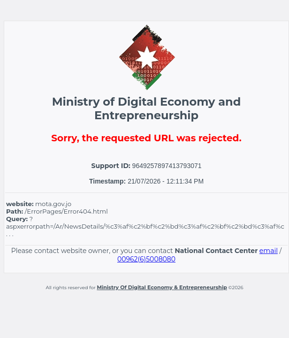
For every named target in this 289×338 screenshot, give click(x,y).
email (268, 250)
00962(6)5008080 (146, 259)
